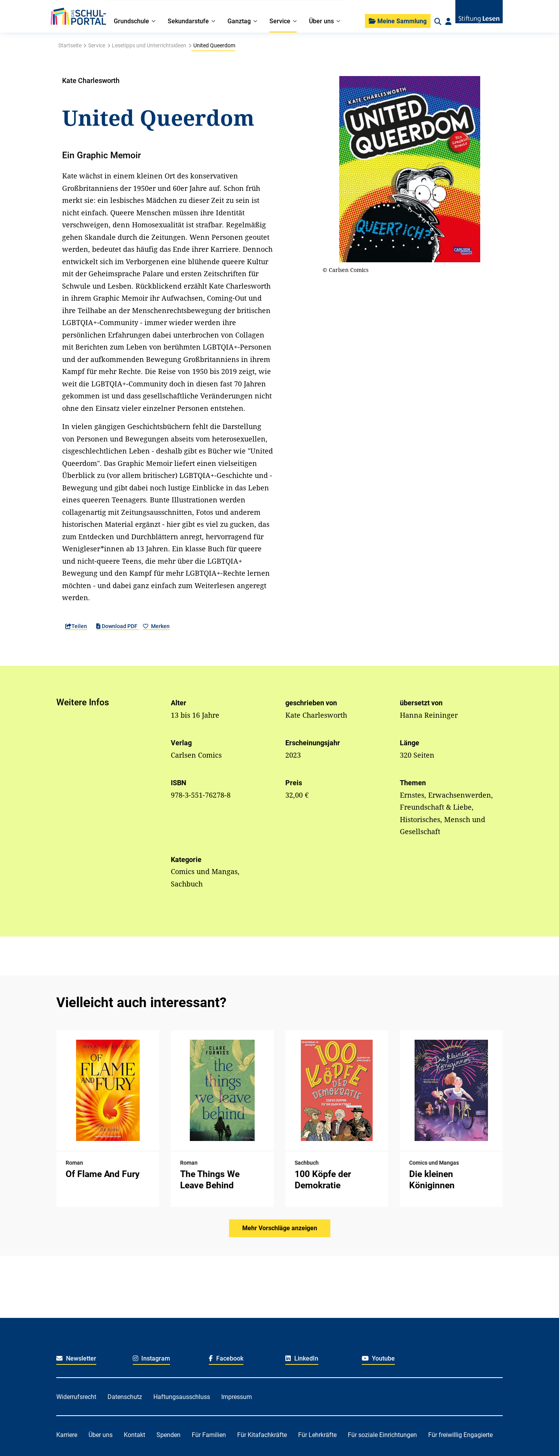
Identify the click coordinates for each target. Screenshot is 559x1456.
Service (96, 45)
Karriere (66, 1435)
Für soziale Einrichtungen (382, 1435)
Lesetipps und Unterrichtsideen (149, 45)
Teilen (76, 626)
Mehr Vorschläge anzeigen (279, 1228)
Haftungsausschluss (181, 1397)
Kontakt (134, 1435)
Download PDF (117, 626)
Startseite (70, 45)
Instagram (151, 1358)
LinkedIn (301, 1358)
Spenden (168, 1435)
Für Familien (209, 1435)
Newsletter (76, 1358)
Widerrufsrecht (76, 1397)
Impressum (236, 1397)
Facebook (226, 1358)
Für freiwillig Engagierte (460, 1435)
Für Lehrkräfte (317, 1435)
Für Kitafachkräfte (262, 1435)
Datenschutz (125, 1397)
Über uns (101, 1435)
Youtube (378, 1358)
